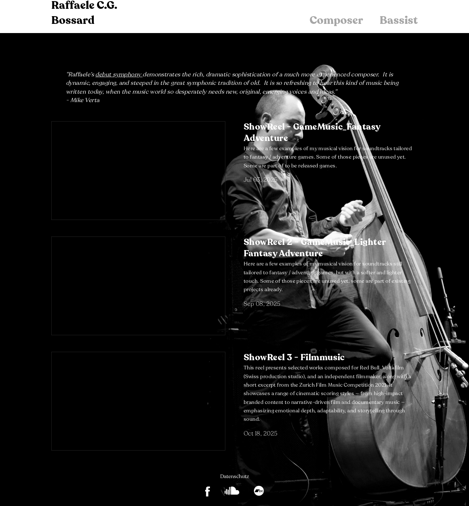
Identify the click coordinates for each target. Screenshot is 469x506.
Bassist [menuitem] (399, 20)
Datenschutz (234, 476)
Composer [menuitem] (336, 20)
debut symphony (118, 75)
